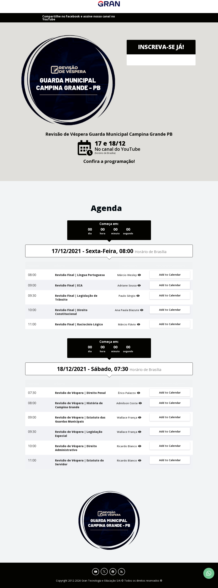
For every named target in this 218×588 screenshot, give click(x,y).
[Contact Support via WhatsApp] (208, 573)
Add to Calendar (169, 274)
